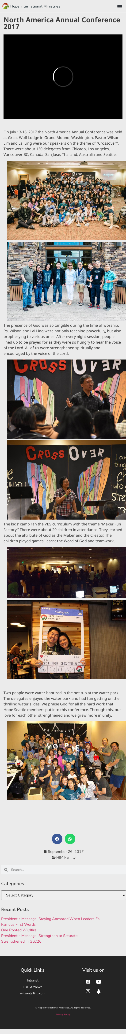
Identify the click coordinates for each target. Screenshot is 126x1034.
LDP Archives (32, 987)
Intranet (32, 980)
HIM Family (66, 857)
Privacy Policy (63, 1014)
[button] (120, 6)
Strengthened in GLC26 (21, 941)
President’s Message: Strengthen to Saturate (39, 935)
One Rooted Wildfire (19, 930)
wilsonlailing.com (32, 993)
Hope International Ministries (35, 6)
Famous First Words (18, 924)
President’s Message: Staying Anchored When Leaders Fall (51, 919)
